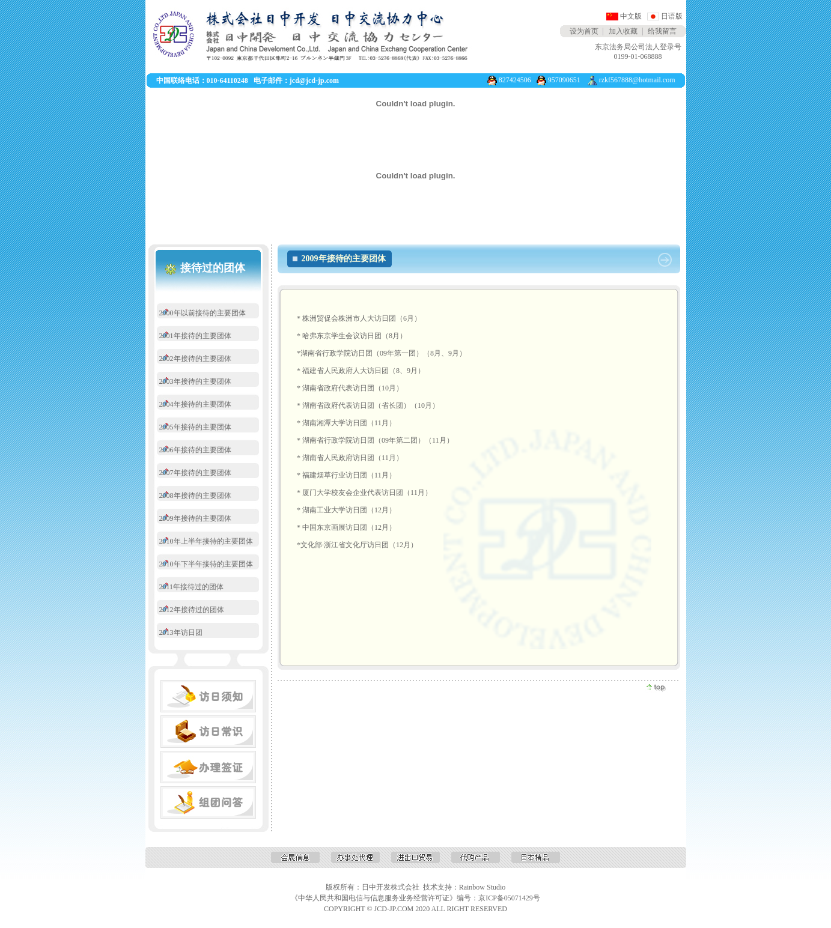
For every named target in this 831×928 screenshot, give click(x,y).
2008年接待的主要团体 (195, 495)
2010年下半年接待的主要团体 (206, 564)
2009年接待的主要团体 (195, 518)
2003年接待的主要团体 (195, 381)
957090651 (564, 80)
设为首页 (584, 31)
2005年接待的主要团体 (195, 427)
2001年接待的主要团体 (195, 336)
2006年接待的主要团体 (195, 450)
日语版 (672, 16)
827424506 (515, 80)
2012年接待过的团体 (191, 609)
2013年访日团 (180, 632)
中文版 (631, 16)
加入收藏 (623, 31)
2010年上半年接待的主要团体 (206, 541)
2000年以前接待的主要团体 (202, 313)
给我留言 (662, 31)
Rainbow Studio (482, 887)
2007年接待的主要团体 (195, 473)
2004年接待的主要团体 (195, 404)
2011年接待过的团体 (191, 587)
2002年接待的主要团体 (195, 358)
